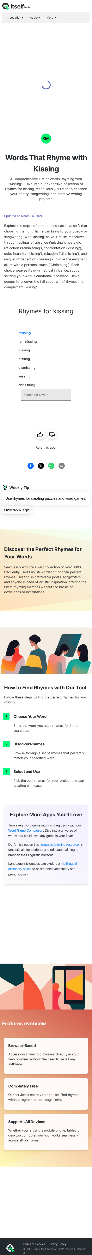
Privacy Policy (57, 1244)
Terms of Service (34, 1244)
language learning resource (59, 844)
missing (24, 333)
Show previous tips (16, 510)
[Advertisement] (46, 71)
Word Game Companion (25, 830)
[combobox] (46, 395)
